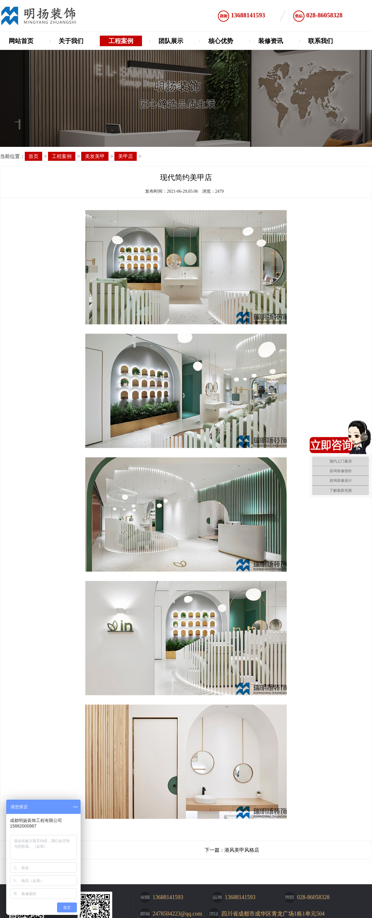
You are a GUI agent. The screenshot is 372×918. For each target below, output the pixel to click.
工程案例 (120, 40)
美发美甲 (95, 156)
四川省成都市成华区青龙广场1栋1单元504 (273, 914)
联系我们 (320, 40)
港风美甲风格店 (241, 850)
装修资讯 (270, 40)
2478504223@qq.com (177, 914)
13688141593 (248, 15)
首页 (33, 156)
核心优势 (220, 40)
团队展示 (170, 40)
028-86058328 (324, 15)
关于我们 (71, 40)
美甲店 (125, 156)
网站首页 (21, 40)
